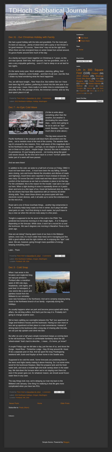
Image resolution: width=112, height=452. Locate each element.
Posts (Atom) (24, 407)
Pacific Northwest (96, 81)
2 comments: (47, 256)
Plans (88, 93)
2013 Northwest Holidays (23, 101)
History (92, 91)
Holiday (35, 101)
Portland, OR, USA (22, 261)
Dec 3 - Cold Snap (18, 267)
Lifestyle (89, 88)
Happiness (82, 91)
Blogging (79, 81)
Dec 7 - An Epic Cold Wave (23, 107)
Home (39, 403)
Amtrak (91, 86)
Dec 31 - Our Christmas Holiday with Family (32, 37)
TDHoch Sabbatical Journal (48, 10)
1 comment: (47, 392)
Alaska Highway (94, 83)
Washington (43, 101)
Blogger (66, 442)
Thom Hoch (85, 41)
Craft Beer (99, 88)
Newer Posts (14, 403)
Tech (98, 79)
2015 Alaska (82, 76)
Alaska (82, 83)
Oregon (35, 259)
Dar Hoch (84, 38)
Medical (79, 86)
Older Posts (64, 403)
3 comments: (47, 98)
